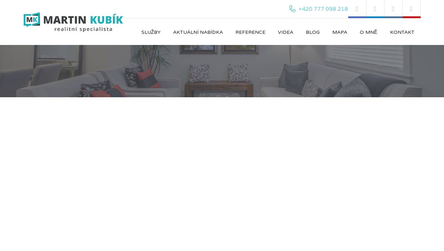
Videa (285, 32)
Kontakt (402, 32)
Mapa (339, 32)
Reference (250, 32)
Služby (151, 32)
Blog (313, 32)
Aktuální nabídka (198, 32)
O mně (368, 32)
